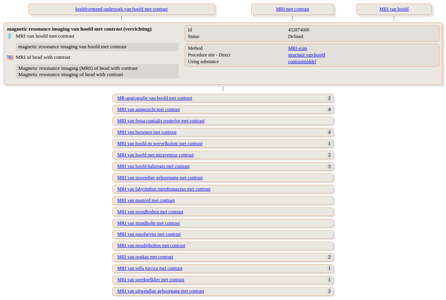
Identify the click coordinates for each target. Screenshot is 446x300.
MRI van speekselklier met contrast (151, 279)
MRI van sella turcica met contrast (150, 268)
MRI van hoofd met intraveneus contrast (155, 155)
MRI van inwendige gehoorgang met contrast (160, 177)
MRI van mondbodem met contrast (150, 212)
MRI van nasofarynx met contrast (149, 234)
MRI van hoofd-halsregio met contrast (153, 166)
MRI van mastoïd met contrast (146, 200)
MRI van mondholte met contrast (148, 223)
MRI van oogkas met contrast (145, 257)
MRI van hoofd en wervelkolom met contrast (160, 143)
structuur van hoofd (306, 55)
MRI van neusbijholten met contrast (151, 245)
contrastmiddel (302, 61)
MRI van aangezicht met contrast (148, 109)
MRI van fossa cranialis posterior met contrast (161, 121)
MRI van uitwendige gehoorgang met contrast (160, 291)
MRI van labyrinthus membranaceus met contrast (164, 189)
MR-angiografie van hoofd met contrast (155, 98)
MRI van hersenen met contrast (147, 132)
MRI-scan (297, 48)
